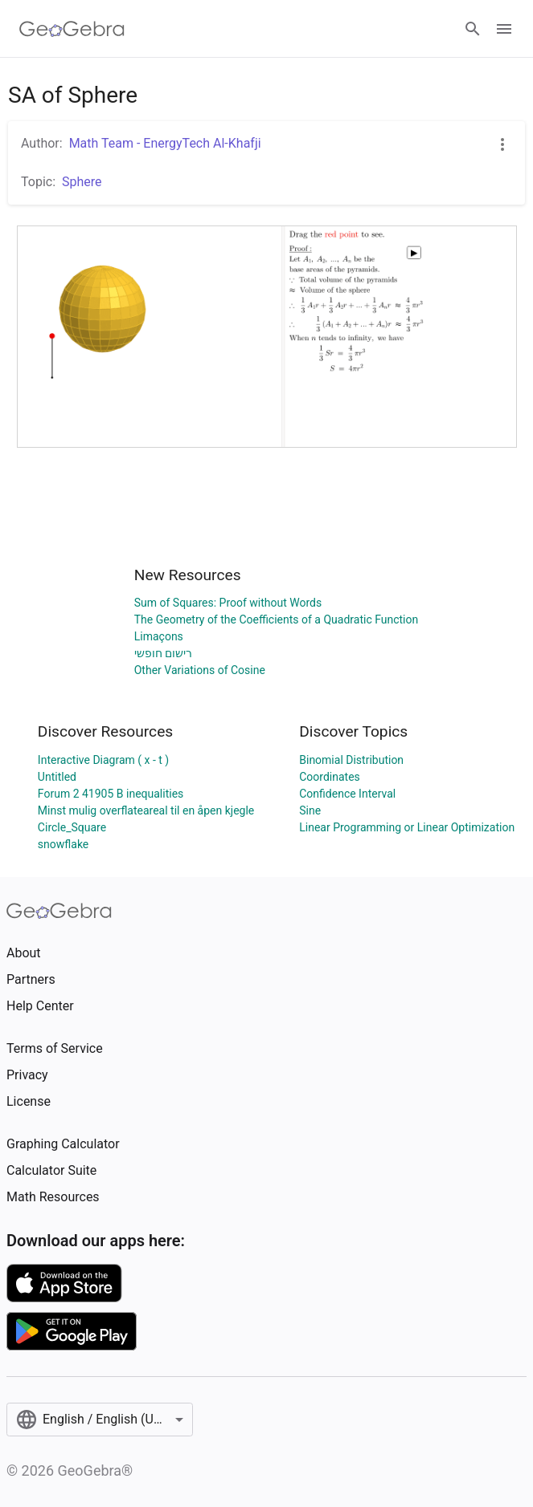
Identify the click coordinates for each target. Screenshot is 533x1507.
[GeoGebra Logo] (72, 29)
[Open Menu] (504, 29)
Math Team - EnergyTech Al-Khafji (165, 143)
